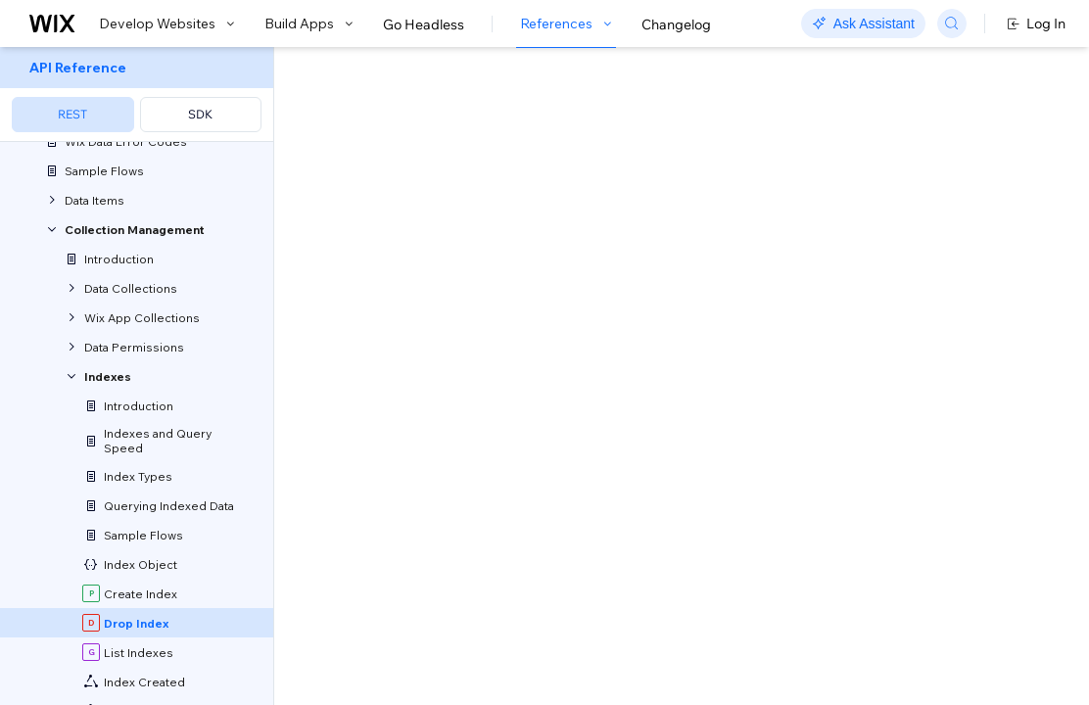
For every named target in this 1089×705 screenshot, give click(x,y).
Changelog (676, 24)
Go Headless (423, 24)
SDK (200, 114)
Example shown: (841, 243)
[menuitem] (136, 94)
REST (72, 114)
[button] (395, 174)
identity (473, 450)
